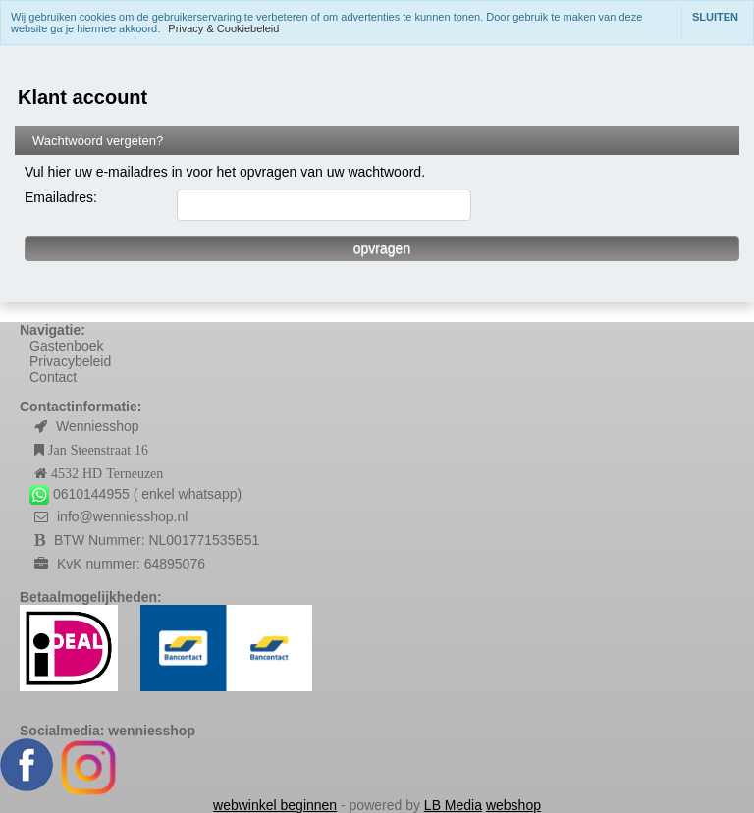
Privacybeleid (70, 361)
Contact (53, 377)
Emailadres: (61, 197)
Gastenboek (66, 345)
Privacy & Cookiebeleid (223, 28)
